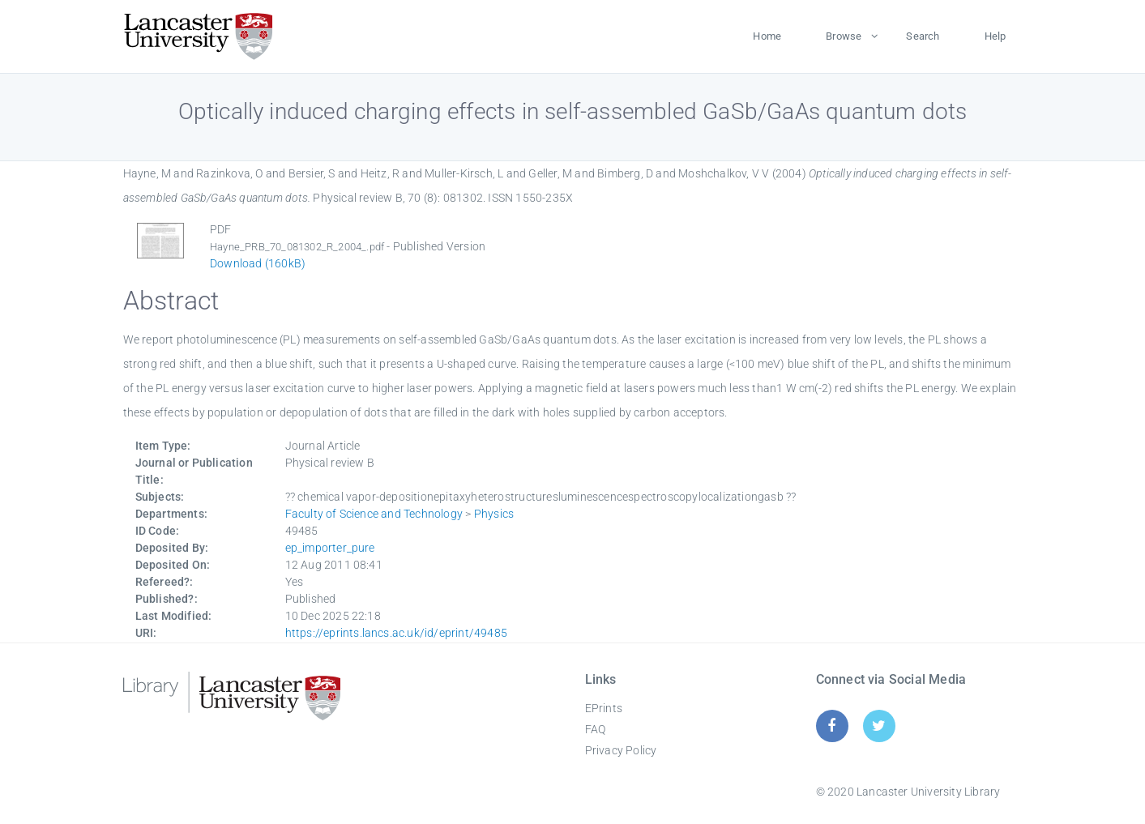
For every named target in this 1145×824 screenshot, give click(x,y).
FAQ (595, 729)
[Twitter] (879, 725)
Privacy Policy (621, 750)
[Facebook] (831, 725)
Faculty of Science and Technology (374, 513)
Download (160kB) (257, 263)
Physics (494, 513)
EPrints (603, 708)
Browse (843, 36)
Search (922, 36)
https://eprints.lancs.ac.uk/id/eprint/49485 (396, 632)
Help (995, 36)
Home (767, 36)
